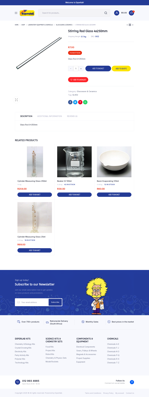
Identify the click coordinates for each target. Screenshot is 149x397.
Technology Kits (21, 363)
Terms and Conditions (93, 393)
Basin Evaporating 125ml (108, 181)
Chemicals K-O (113, 351)
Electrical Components (85, 347)
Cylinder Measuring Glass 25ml (31, 237)
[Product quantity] (75, 68)
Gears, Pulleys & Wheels (86, 350)
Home (16, 25)
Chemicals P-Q (113, 355)
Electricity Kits (20, 351)
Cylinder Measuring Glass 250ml (32, 181)
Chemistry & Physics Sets (56, 358)
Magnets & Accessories (86, 354)
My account (119, 393)
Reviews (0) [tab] (72, 116)
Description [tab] (26, 116)
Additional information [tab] (49, 116)
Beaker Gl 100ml (64, 181)
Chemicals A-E (113, 344)
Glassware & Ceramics (64, 25)
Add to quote (121, 68)
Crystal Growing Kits (23, 348)
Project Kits (50, 350)
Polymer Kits (20, 359)
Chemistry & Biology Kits (25, 344)
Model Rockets (52, 362)
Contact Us (130, 393)
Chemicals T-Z (113, 363)
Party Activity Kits (22, 355)
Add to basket (98, 68)
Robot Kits (50, 354)
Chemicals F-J (113, 348)
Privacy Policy (108, 393)
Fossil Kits (50, 347)
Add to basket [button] (34, 195)
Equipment (80, 362)
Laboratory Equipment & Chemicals (40, 25)
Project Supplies (83, 358)
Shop (23, 25)
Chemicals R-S (113, 359)
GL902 (75, 95)
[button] (16, 100)
